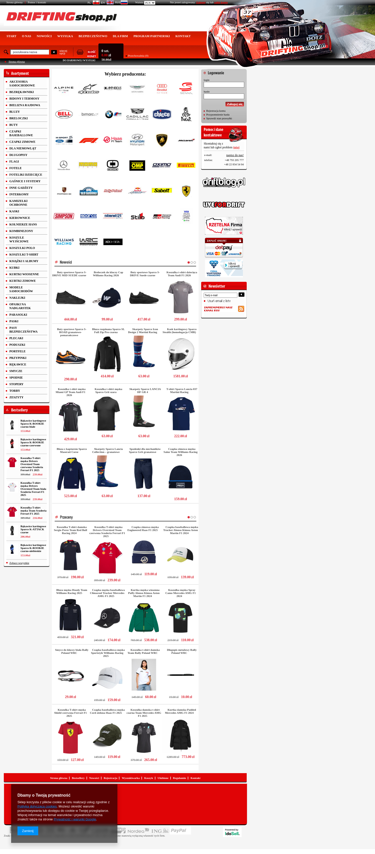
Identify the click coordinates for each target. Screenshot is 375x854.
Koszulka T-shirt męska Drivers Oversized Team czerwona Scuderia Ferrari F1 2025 (31, 464)
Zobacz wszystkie (19, 562)
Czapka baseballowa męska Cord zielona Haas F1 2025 (107, 711)
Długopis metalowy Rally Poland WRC (182, 651)
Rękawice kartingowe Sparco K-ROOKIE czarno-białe (33, 423)
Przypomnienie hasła (218, 114)
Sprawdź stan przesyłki (219, 118)
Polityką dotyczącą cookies (37, 806)
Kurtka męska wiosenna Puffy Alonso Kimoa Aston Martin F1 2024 (143, 592)
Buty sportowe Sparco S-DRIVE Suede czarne (145, 274)
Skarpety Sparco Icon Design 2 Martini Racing (143, 331)
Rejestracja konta (215, 110)
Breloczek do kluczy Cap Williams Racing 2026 (108, 274)
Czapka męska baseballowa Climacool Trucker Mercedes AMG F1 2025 (107, 592)
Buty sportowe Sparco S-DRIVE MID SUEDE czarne (69, 274)
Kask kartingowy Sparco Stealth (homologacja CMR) (180, 331)
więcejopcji (63, 52)
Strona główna (14, 2)
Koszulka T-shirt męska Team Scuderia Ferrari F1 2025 (33, 510)
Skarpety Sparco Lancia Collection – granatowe (107, 450)
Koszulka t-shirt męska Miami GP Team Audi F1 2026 (71, 392)
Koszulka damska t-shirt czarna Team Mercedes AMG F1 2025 (144, 712)
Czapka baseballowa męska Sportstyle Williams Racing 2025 (108, 652)
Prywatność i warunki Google (75, 819)
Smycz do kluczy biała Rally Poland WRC (71, 651)
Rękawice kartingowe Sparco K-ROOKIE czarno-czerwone (33, 442)
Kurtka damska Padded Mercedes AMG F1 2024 (180, 711)
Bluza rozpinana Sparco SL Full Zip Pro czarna (108, 331)
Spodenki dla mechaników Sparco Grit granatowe (145, 450)
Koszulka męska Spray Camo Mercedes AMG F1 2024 (180, 592)
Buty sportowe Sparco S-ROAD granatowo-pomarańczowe (71, 332)
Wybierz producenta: (125, 74)
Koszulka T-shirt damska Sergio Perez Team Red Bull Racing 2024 (70, 530)
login (207, 79)
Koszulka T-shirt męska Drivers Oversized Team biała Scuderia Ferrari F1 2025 (33, 488)
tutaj (236, 147)
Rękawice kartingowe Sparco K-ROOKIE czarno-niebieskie (33, 547)
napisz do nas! (235, 155)
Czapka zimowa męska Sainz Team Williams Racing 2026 (180, 451)
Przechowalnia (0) (138, 55)
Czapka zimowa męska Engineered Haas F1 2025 (143, 528)
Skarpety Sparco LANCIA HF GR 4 (145, 390)
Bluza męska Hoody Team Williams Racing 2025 (71, 591)
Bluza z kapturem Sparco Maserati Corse (72, 450)
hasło (207, 91)
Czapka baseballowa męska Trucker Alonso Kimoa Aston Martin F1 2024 (180, 530)
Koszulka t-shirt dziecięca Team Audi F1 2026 (181, 274)
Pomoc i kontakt (37, 2)
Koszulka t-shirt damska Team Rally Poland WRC (144, 651)
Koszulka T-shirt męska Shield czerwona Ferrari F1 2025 (70, 712)
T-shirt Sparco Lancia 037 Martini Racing (181, 390)
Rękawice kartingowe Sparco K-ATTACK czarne (33, 529)
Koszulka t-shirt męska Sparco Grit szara (108, 390)
